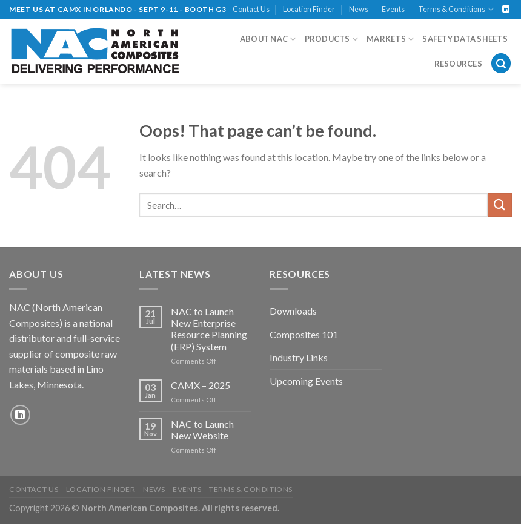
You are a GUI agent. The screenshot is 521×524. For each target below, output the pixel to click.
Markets (390, 39)
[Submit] (500, 205)
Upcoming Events (306, 381)
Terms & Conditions (455, 9)
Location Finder (309, 9)
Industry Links (299, 357)
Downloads (293, 310)
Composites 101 (304, 334)
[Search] (501, 63)
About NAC (268, 39)
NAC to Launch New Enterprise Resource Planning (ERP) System (209, 329)
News (358, 9)
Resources (458, 63)
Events (393, 9)
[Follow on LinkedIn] (505, 9)
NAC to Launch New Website (202, 429)
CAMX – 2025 (200, 385)
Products (332, 39)
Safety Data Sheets (465, 39)
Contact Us (251, 9)
